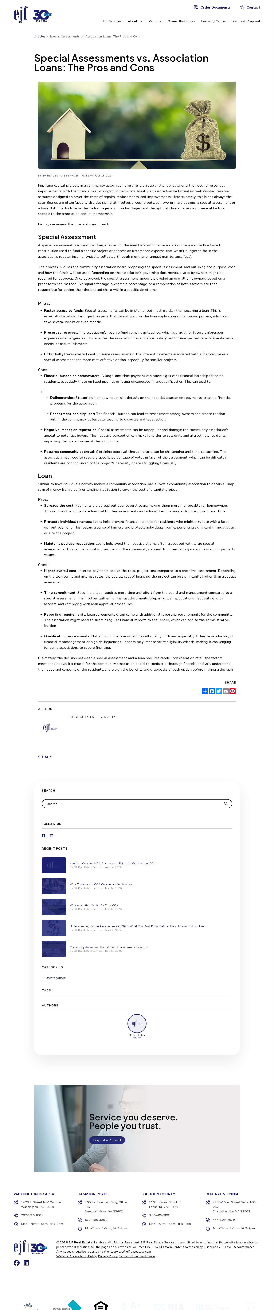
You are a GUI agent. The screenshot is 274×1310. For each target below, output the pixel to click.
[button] (43, 834)
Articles (39, 36)
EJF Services (112, 21)
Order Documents (212, 7)
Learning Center (213, 21)
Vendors (155, 21)
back (45, 757)
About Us (135, 21)
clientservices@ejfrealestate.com (127, 1252)
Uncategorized (56, 978)
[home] (33, 14)
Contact (250, 7)
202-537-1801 (32, 1215)
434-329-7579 (224, 1220)
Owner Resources (181, 21)
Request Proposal (246, 21)
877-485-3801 (96, 1220)
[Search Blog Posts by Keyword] (132, 803)
